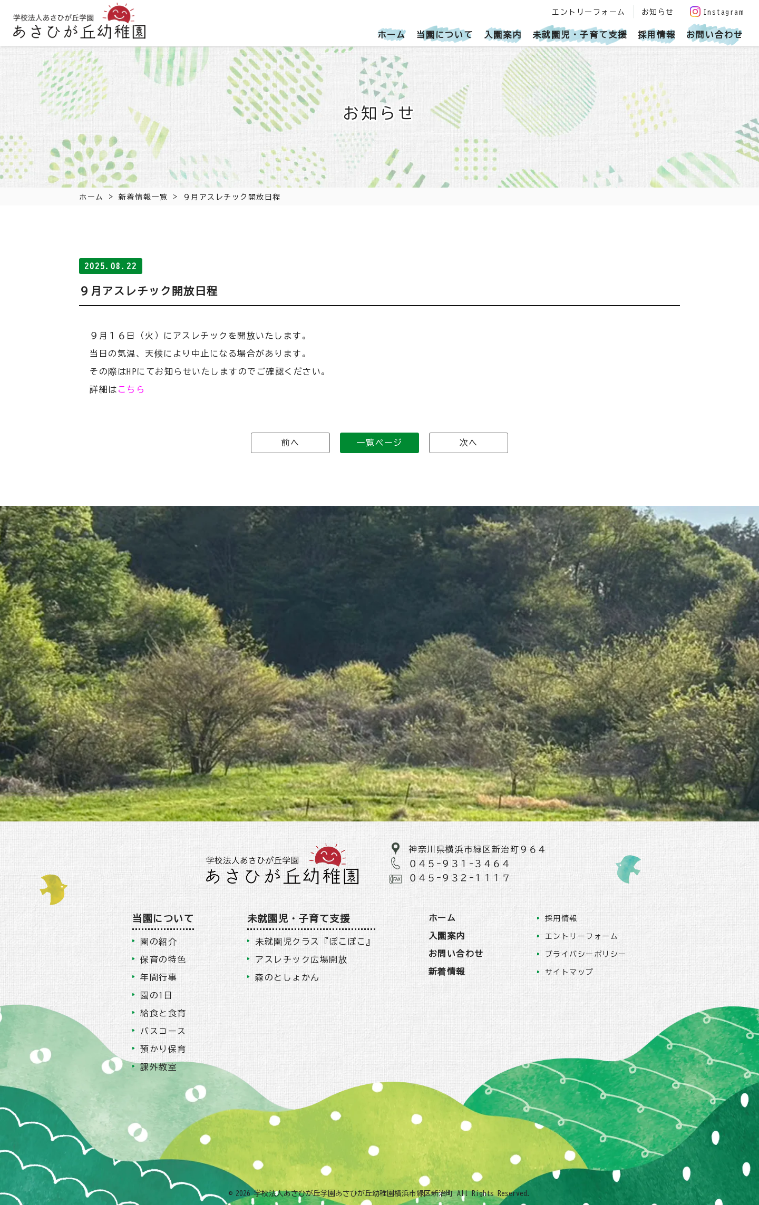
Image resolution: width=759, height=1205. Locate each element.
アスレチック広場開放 (301, 959)
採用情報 (657, 35)
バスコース (163, 1031)
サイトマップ (569, 972)
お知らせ (657, 12)
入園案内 (503, 35)
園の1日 (156, 995)
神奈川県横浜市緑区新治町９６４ (477, 849)
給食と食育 (163, 1013)
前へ (290, 442)
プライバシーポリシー (586, 954)
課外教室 (158, 1067)
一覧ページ (379, 442)
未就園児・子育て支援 (579, 35)
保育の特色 (163, 959)
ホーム (391, 35)
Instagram (717, 12)
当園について (444, 35)
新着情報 (447, 971)
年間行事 (158, 977)
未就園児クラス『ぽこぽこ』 (315, 941)
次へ (469, 442)
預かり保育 (163, 1049)
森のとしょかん (287, 977)
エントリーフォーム (589, 12)
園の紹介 (158, 941)
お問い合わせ (714, 35)
